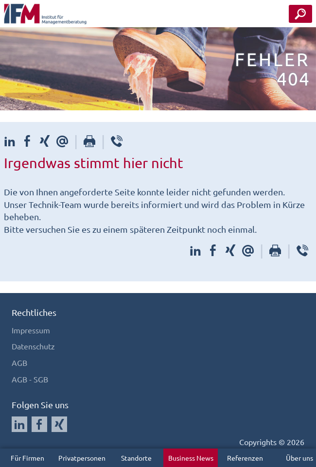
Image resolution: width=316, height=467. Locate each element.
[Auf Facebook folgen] (39, 424)
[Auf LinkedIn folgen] (19, 424)
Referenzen (245, 457)
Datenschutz (33, 346)
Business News (190, 457)
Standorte (136, 457)
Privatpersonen (81, 457)
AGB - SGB (30, 379)
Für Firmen (27, 457)
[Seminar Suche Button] (300, 14)
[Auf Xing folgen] (59, 424)
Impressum (31, 330)
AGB (19, 362)
